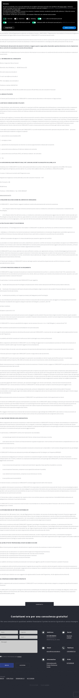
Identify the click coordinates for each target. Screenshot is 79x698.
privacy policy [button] (63, 6)
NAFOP (2, 678)
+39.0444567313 (71, 651)
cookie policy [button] (17, 9)
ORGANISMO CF (20, 678)
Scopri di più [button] (8, 27)
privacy (19, 656)
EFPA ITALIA (9, 678)
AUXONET (47, 685)
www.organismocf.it (5, 195)
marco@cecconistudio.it (53, 651)
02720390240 (70, 663)
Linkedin (69, 638)
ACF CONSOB (30, 678)
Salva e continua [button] (69, 27)
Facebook (69, 636)
